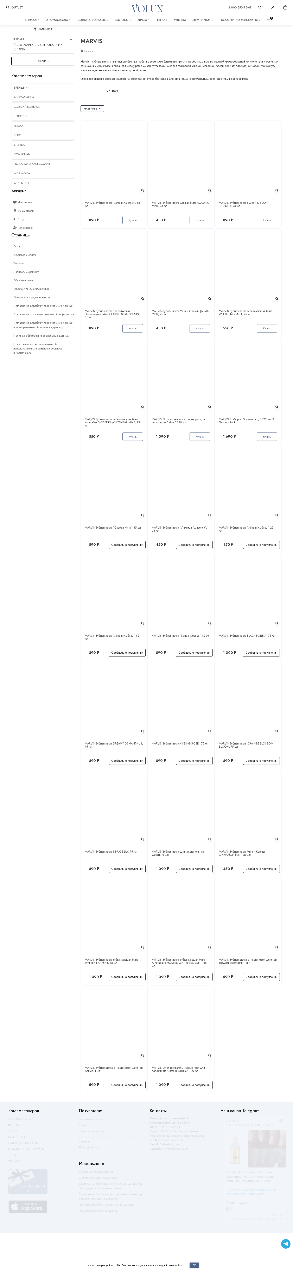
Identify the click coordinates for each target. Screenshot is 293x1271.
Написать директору (91, 1133)
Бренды (32, 20)
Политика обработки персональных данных (106, 1206)
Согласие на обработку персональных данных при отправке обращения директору (111, 1198)
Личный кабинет (89, 1149)
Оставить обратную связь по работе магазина (107, 1138)
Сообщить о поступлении (127, 545)
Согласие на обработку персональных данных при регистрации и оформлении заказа (111, 1188)
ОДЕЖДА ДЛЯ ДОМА (23, 1145)
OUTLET (17, 7)
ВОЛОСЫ (123, 20)
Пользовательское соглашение (98, 1212)
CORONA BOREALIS (93, 20)
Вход (18, 219)
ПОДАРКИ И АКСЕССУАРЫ (240, 20)
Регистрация (23, 228)
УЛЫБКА (180, 20)
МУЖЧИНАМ (203, 20)
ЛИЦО (144, 20)
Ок (194, 1265)
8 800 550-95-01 (239, 7)
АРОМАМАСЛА (58, 20)
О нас (83, 1127)
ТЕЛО (162, 20)
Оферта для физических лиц (96, 1174)
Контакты (84, 1143)
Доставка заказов (90, 1121)
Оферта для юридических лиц (98, 1180)
